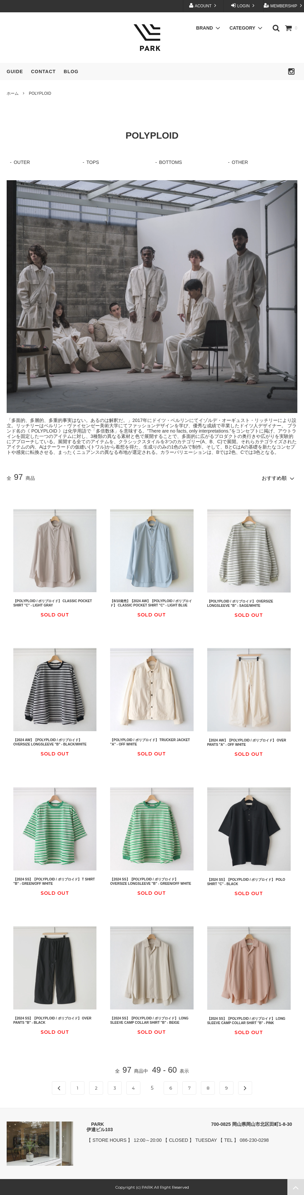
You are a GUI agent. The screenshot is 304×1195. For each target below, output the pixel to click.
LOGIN (243, 5)
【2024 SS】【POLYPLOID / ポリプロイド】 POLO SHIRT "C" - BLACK (246, 881)
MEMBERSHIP (283, 5)
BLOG (71, 71)
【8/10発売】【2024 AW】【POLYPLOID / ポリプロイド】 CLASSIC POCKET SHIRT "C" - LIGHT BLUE (151, 602)
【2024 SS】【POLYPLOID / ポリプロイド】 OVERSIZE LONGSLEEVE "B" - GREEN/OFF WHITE (150, 880)
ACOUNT (203, 5)
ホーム (13, 93)
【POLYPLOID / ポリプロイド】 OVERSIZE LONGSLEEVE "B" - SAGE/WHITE (240, 603)
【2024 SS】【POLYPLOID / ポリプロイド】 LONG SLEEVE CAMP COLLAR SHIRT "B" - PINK (246, 1020)
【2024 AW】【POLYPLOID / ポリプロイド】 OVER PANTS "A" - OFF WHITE (246, 742)
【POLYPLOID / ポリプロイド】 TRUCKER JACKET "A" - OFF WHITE (150, 741)
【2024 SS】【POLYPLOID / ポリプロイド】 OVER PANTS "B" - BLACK (52, 1020)
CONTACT (43, 71)
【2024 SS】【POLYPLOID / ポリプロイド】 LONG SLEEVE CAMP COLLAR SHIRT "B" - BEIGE (149, 1020)
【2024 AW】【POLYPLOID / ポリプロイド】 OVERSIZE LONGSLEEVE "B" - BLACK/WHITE (49, 741)
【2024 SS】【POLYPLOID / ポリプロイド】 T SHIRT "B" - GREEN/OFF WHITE (54, 880)
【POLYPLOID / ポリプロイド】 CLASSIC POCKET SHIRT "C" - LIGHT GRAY (52, 602)
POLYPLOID (40, 93)
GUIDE (15, 71)
